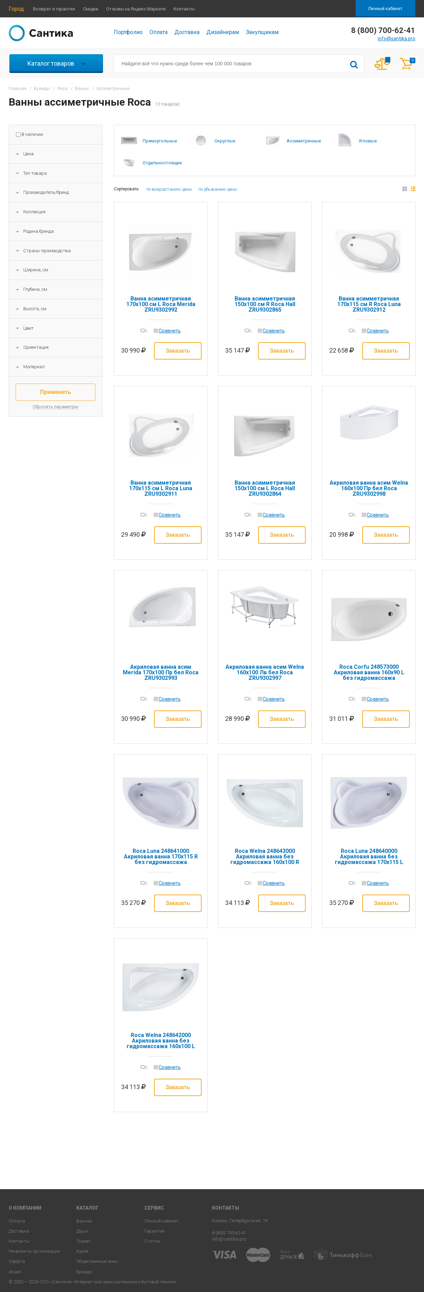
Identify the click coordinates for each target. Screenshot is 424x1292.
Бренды (84, 1271)
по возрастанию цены (169, 189)
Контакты (184, 8)
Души (82, 1231)
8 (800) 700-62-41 (229, 1232)
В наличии (32, 134)
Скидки (90, 8)
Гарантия (154, 1231)
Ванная (84, 1221)
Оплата (159, 32)
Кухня (82, 1251)
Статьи (152, 1241)
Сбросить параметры (55, 406)
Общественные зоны (97, 1261)
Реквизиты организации (34, 1251)
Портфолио (128, 32)
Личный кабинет (385, 8)
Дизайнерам (222, 32)
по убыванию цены (217, 189)
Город (16, 9)
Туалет (83, 1241)
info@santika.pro (396, 38)
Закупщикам (262, 32)
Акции (15, 1271)
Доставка (187, 32)
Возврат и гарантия (54, 8)
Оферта (17, 1261)
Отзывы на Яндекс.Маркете (136, 8)
